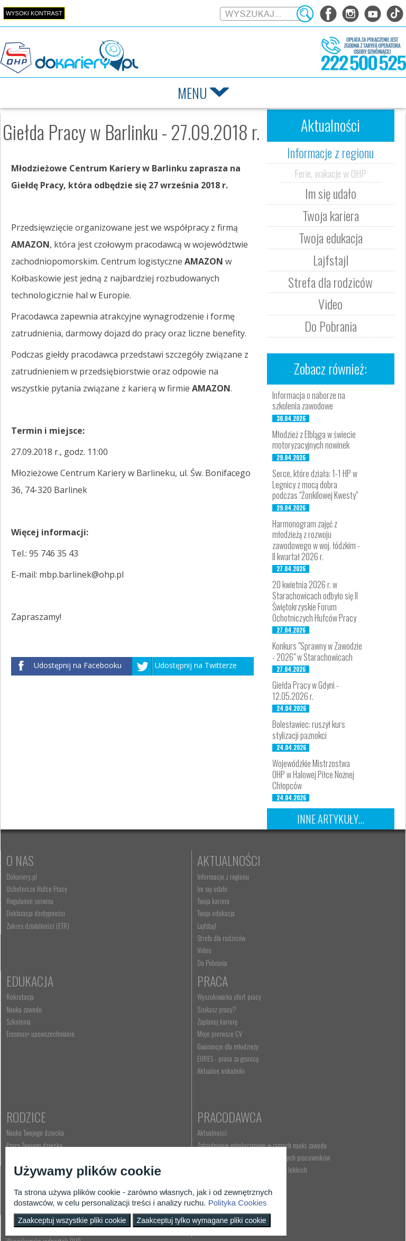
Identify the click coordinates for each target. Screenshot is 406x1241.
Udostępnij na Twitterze (196, 665)
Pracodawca (298, 996)
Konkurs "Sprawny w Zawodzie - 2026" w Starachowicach (317, 651)
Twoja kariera (330, 215)
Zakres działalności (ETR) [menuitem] (37, 925)
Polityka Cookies (237, 1202)
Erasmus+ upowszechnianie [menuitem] (300, 913)
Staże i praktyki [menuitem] (285, 1089)
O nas (20, 860)
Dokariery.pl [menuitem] (21, 876)
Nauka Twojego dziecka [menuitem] (165, 1012)
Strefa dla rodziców (330, 281)
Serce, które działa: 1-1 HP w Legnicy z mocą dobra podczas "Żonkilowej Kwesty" (315, 484)
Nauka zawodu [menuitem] (284, 888)
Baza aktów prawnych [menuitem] (293, 1101)
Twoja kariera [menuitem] (152, 901)
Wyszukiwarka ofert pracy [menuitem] (38, 1012)
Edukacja (289, 860)
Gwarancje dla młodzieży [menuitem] (37, 1061)
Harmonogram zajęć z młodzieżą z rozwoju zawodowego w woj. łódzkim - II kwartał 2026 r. (316, 540)
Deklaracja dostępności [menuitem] (35, 913)
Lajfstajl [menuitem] (145, 925)
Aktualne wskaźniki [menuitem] (30, 1086)
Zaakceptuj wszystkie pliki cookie (72, 1220)
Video (330, 303)
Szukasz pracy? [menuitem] (25, 1024)
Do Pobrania (330, 325)
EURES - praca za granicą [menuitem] (37, 1074)
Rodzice (156, 996)
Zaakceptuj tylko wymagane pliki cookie (201, 1220)
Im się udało (330, 193)
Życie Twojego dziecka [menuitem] (164, 1037)
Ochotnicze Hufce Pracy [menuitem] (36, 888)
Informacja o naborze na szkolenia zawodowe (308, 401)
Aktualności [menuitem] (281, 1012)
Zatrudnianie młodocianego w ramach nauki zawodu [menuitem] (321, 1028)
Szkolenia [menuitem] (278, 901)
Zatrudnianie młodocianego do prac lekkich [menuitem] (321, 1064)
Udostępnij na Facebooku (78, 665)
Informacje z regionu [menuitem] (162, 876)
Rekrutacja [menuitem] (280, 876)
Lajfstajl (330, 259)
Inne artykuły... (330, 819)
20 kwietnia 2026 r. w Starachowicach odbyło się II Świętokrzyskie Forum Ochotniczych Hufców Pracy (315, 601)
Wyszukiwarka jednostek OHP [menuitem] (173, 1135)
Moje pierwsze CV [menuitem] (28, 1049)
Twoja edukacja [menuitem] (155, 913)
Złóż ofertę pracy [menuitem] (287, 1076)
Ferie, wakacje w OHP (330, 173)
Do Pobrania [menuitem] (151, 962)
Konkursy (291, 1119)
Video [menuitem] (143, 950)
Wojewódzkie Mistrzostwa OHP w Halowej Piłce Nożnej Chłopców (313, 774)
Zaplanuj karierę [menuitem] (26, 1037)
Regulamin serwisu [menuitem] (29, 901)
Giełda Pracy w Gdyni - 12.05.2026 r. (305, 690)
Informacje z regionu (330, 152)
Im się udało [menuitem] (151, 888)
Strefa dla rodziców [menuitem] (160, 938)
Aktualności (168, 860)
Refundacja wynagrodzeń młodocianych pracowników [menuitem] (315, 1048)
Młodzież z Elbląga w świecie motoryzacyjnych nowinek (314, 440)
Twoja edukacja (331, 237)
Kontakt (157, 1119)
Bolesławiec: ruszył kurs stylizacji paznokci (308, 730)
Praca (21, 996)
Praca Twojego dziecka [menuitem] (164, 1024)
